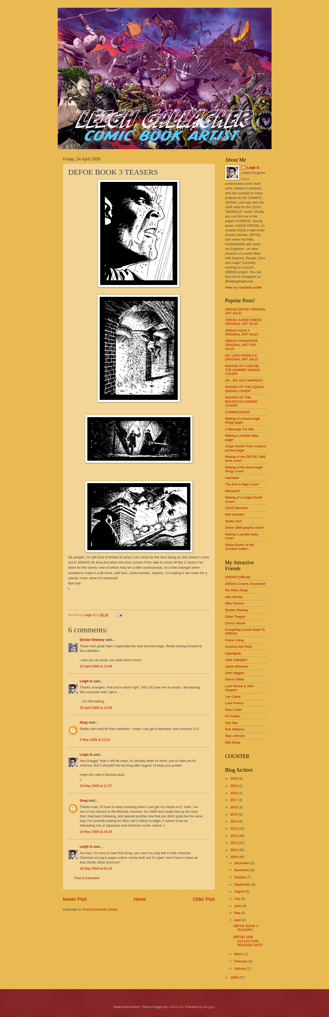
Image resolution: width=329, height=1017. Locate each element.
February (241, 961)
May (237, 913)
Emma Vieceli (235, 623)
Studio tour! (233, 521)
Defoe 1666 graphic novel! (244, 527)
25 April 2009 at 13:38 (96, 708)
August (240, 891)
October (240, 877)
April (238, 920)
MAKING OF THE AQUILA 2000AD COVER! (244, 389)
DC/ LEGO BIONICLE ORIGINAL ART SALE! (241, 357)
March (239, 954)
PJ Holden (232, 716)
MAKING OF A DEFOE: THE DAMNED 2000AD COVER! (242, 370)
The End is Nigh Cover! (242, 484)
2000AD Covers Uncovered (245, 584)
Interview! (232, 478)
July (237, 899)
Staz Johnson (235, 736)
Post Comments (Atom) (100, 909)
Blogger (209, 1007)
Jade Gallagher (236, 660)
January (240, 968)
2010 (234, 850)
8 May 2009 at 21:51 (95, 740)
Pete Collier (233, 710)
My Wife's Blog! (236, 590)
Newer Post (75, 899)
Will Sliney (232, 742)
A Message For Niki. (240, 429)
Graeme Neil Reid (238, 647)
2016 (234, 807)
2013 (234, 828)
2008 (234, 977)
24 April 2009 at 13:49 (96, 666)
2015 (234, 814)
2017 (234, 800)
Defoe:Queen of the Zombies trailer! (239, 547)
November (242, 870)
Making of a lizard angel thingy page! (242, 420)
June (238, 906)
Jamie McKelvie (236, 666)
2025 (234, 778)
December (242, 863)
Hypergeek (233, 653)
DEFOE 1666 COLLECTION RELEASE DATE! (248, 941)
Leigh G (86, 681)
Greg (84, 722)
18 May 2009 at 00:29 (96, 868)
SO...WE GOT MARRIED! (244, 380)
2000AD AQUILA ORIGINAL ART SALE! (241, 332)
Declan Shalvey (92, 640)
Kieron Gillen (234, 679)
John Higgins (234, 673)
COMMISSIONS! (237, 412)
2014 (234, 821)
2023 (234, 786)
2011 (234, 843)
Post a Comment (87, 878)
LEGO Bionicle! (236, 508)
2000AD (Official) (237, 577)
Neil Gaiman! (234, 514)
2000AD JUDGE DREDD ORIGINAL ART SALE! (243, 322)
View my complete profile (243, 287)
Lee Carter (233, 697)
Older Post (204, 899)
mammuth (175, 1007)
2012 (234, 836)
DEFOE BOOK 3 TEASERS (245, 928)
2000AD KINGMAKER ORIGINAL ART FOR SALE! (241, 345)
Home (139, 899)
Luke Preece (234, 703)
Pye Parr (231, 723)
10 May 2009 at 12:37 (96, 786)
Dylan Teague (235, 616)
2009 (234, 857)
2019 (234, 793)
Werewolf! (232, 491)
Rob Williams (234, 729)
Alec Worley (234, 597)
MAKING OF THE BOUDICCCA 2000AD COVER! (241, 401)
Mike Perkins (234, 603)
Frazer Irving (234, 640)
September (242, 884)
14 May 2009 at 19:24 (96, 832)
